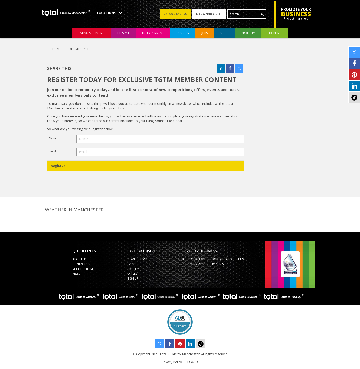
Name (53, 138)
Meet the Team (83, 269)
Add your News (194, 259)
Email (52, 151)
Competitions (137, 259)
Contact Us (81, 264)
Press (76, 274)
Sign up (133, 278)
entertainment (153, 33)
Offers (132, 274)
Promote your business (228, 259)
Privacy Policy (172, 362)
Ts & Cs (192, 362)
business (183, 33)
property (248, 33)
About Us (79, 259)
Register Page (79, 49)
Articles (133, 269)
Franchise (218, 264)
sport (224, 33)
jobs (204, 33)
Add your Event (194, 264)
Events (132, 264)
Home (56, 49)
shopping (274, 33)
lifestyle (123, 33)
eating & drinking (91, 33)
